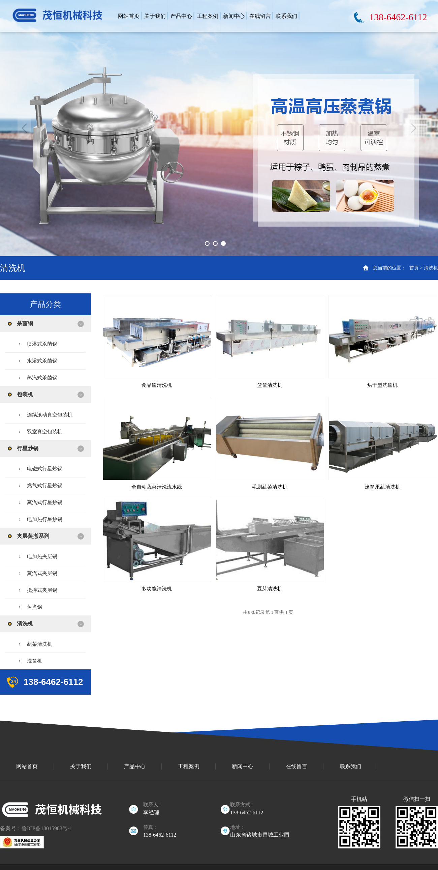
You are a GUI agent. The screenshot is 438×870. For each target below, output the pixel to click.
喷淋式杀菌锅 (42, 344)
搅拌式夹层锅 (42, 590)
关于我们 (81, 766)
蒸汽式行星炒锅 (44, 502)
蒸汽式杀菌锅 (42, 377)
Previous (24, 128)
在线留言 (296, 766)
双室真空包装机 (44, 431)
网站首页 (27, 766)
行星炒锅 (27, 448)
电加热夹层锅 (42, 556)
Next (413, 128)
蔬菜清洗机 (39, 644)
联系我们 (350, 766)
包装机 (25, 394)
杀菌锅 (25, 323)
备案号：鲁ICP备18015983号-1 (36, 828)
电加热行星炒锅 (44, 519)
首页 (414, 267)
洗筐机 (34, 661)
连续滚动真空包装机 (49, 414)
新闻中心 (242, 766)
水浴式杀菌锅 (42, 361)
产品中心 (135, 766)
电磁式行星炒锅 (44, 468)
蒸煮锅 (34, 607)
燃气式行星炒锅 (44, 485)
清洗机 (431, 267)
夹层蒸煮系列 (33, 536)
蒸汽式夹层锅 (42, 573)
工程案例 (188, 766)
